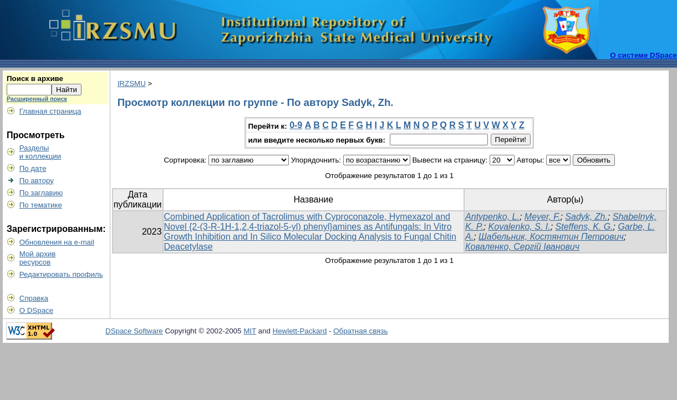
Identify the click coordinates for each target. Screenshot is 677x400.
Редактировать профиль (61, 274)
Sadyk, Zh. (586, 216)
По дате (33, 168)
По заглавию (41, 193)
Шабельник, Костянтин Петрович (551, 236)
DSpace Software (134, 331)
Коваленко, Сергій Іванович (522, 246)
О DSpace (36, 310)
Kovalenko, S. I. (519, 226)
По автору (36, 180)
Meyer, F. (543, 216)
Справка (33, 298)
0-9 (295, 125)
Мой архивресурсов (37, 258)
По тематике (40, 205)
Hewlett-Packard (300, 331)
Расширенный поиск (37, 98)
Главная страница (50, 111)
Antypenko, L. (492, 216)
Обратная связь (360, 331)
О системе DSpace (643, 55)
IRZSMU (132, 83)
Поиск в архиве (35, 78)
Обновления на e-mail (56, 242)
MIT (249, 331)
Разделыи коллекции (40, 152)
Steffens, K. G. (584, 226)
